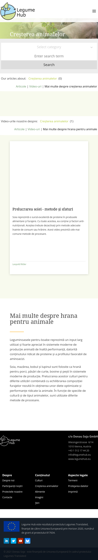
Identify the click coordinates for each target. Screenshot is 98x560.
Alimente (40, 491)
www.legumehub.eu (79, 459)
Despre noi (8, 480)
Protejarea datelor (78, 486)
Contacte (7, 497)
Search (49, 64)
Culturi (38, 480)
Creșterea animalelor (46, 486)
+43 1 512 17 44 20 (78, 450)
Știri (37, 503)
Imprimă (73, 491)
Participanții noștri (12, 486)
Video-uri (35, 86)
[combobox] (49, 47)
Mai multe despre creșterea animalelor (71, 86)
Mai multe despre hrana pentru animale (70, 129)
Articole (21, 86)
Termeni (72, 480)
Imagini (39, 497)
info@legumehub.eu (79, 454)
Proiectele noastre (12, 491)
